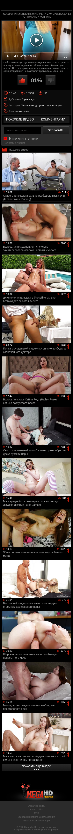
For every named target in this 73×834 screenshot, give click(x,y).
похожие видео (20, 119)
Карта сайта (36, 809)
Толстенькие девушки (33, 105)
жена (26, 111)
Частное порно (54, 105)
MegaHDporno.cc (47, 7)
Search (67, 5)
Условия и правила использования (36, 817)
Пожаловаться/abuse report (36, 820)
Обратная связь (36, 806)
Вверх (67, 826)
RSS (36, 813)
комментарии (53, 119)
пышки (18, 111)
